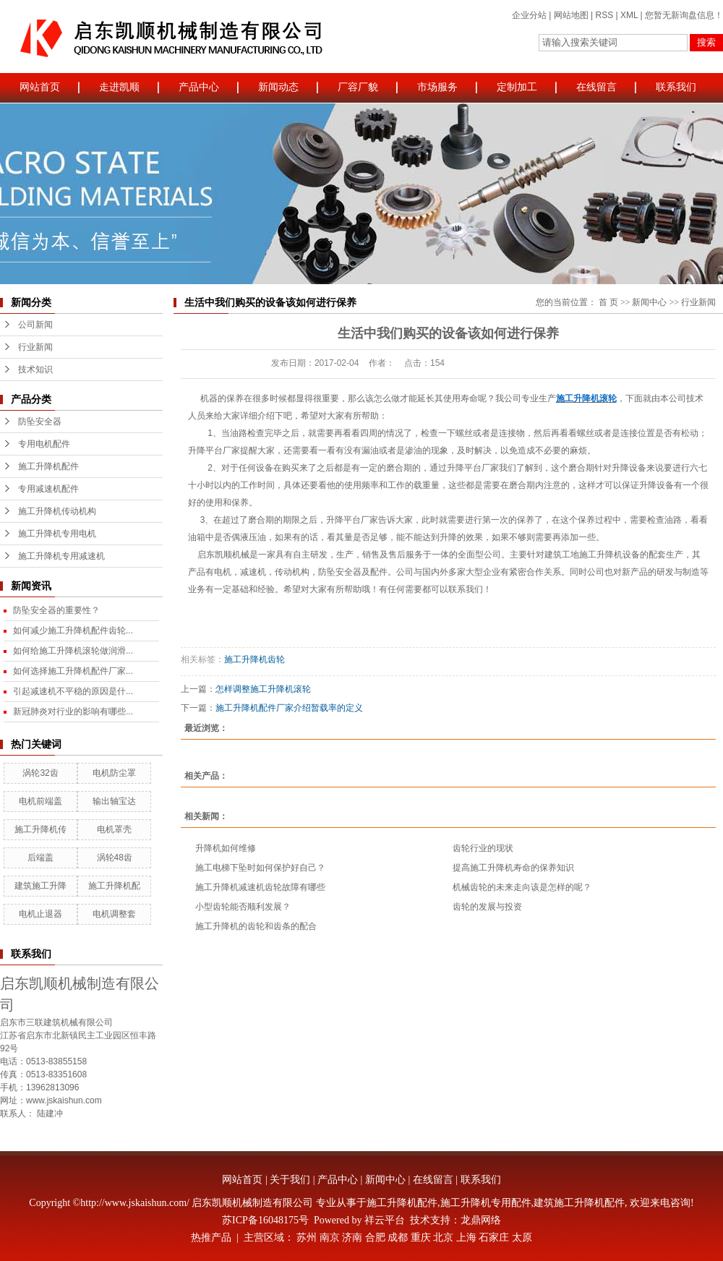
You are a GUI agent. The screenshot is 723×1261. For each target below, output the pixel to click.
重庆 (421, 1237)
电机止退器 (40, 914)
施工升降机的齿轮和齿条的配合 (256, 926)
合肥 (375, 1237)
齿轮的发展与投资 (487, 907)
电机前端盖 (40, 801)
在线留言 (596, 87)
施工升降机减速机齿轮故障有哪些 (260, 887)
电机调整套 (114, 914)
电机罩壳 (114, 829)
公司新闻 (35, 325)
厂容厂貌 (358, 87)
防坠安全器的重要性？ (56, 610)
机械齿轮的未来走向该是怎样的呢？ (522, 887)
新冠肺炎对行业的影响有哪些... (73, 711)
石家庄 (494, 1237)
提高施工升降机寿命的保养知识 (513, 868)
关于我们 (290, 1179)
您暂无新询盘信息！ (684, 15)
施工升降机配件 (48, 466)
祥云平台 (384, 1220)
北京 (443, 1237)
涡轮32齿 (40, 773)
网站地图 (571, 15)
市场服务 (437, 87)
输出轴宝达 (114, 801)
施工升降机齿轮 (254, 659)
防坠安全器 (39, 421)
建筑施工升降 (40, 886)
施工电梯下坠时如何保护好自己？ (260, 868)
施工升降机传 (40, 829)
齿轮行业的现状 (483, 848)
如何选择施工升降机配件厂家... (73, 671)
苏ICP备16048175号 (265, 1220)
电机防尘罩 (114, 773)
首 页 (608, 302)
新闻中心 (649, 302)
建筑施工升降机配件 (579, 1202)
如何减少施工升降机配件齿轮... (73, 630)
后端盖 (40, 857)
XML (629, 15)
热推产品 (211, 1237)
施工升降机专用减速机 (61, 556)
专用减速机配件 (48, 489)
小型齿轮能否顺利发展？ (243, 907)
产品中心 (199, 87)
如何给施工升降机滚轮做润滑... (73, 651)
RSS (604, 15)
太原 (522, 1237)
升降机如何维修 (225, 848)
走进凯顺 (119, 87)
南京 (330, 1237)
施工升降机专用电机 (57, 534)
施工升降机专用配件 (485, 1202)
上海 (466, 1237)
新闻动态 (278, 87)
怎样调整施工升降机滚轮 (263, 689)
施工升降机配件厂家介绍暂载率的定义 (289, 708)
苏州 (306, 1237)
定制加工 (517, 87)
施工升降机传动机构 (57, 511)
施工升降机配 (114, 886)
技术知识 (35, 369)
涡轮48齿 (114, 857)
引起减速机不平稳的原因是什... (73, 691)
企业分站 (529, 15)
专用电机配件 (44, 444)
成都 (398, 1237)
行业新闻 (35, 347)
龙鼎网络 (481, 1220)
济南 (352, 1237)
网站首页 (40, 87)
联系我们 (676, 87)
